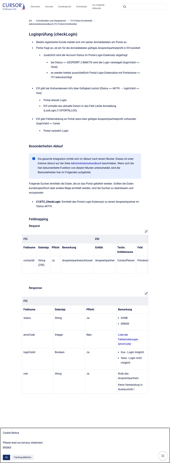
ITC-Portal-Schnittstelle (81, 20)
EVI (30, 20)
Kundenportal (64, 6)
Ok (6, 457)
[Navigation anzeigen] (162, 455)
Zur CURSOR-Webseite (98, 7)
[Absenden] (124, 6)
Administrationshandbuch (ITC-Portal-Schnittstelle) (53, 24)
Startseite (35, 6)
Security (49, 6)
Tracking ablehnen (22, 457)
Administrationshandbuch (86, 163)
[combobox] (144, 6)
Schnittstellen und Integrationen (51, 20)
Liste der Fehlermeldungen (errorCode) (128, 339)
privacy (7, 447)
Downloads (81, 6)
